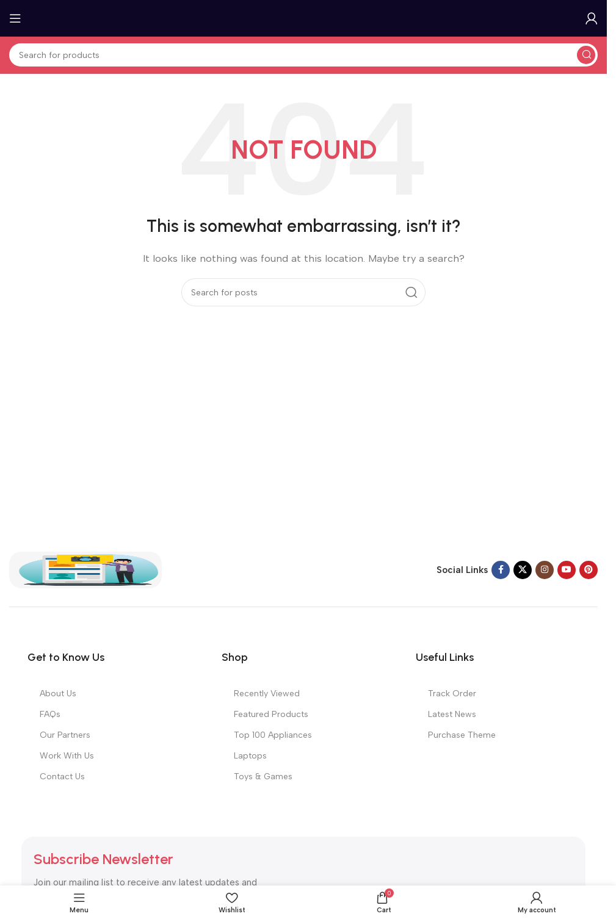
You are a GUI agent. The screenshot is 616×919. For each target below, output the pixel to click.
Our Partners (65, 735)
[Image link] (85, 569)
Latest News (452, 714)
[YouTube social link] (566, 570)
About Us (58, 693)
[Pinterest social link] (588, 570)
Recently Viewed (267, 693)
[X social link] (522, 570)
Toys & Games (263, 776)
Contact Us (62, 776)
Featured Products (271, 714)
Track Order (452, 693)
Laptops (250, 756)
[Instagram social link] (544, 570)
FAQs (50, 714)
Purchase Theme (462, 735)
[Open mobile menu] (15, 18)
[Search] (303, 55)
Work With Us (67, 756)
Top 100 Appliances (273, 735)
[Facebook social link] (500, 570)
